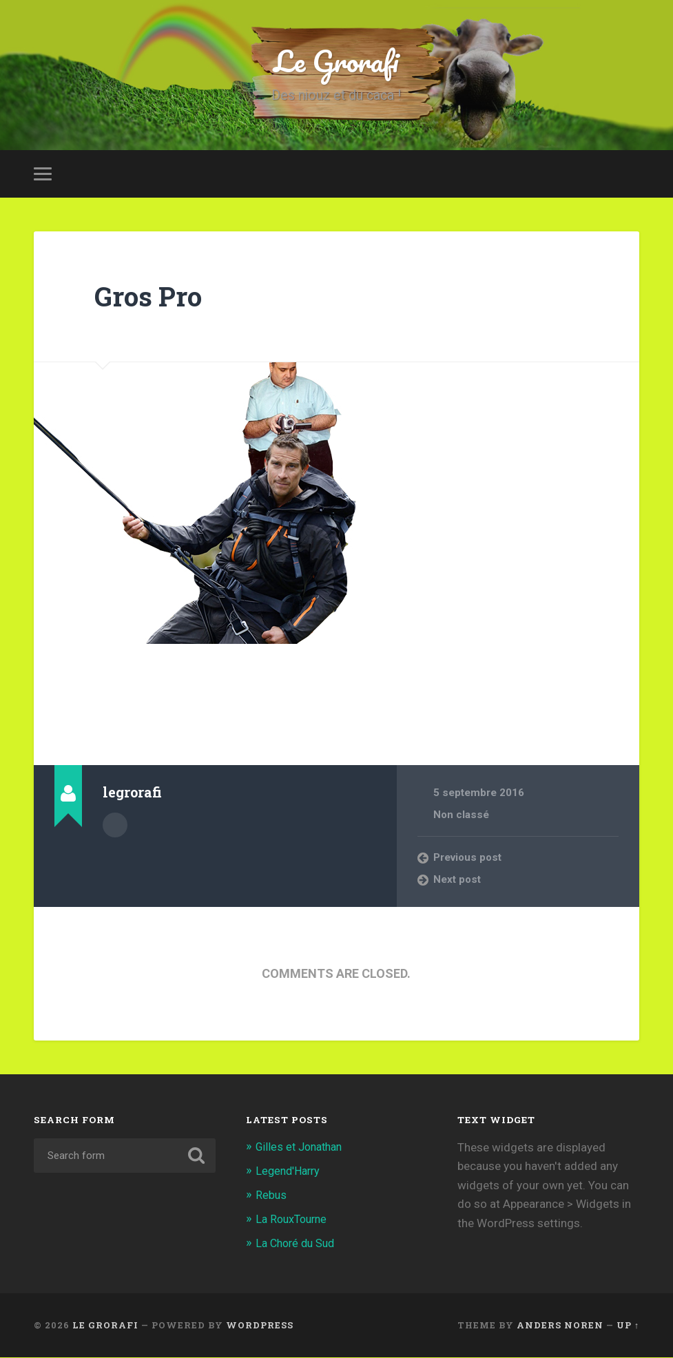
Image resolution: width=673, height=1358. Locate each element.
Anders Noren (560, 1325)
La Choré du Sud (298, 1244)
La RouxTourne (294, 1221)
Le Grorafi (336, 61)
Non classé (461, 818)
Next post (457, 882)
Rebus (271, 1197)
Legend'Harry (290, 1173)
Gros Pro (150, 298)
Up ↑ (628, 1325)
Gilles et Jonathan (302, 1150)
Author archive (115, 827)
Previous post (468, 860)
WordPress (259, 1325)
